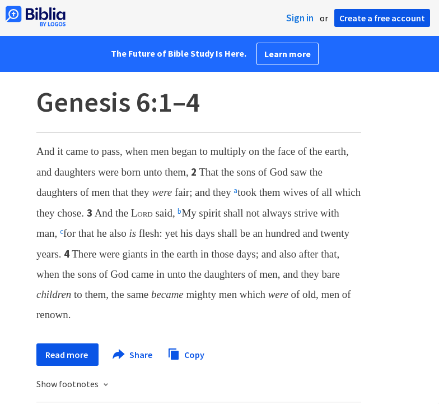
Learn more (287, 53)
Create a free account (382, 18)
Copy (185, 353)
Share (133, 354)
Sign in (300, 18)
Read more (67, 354)
